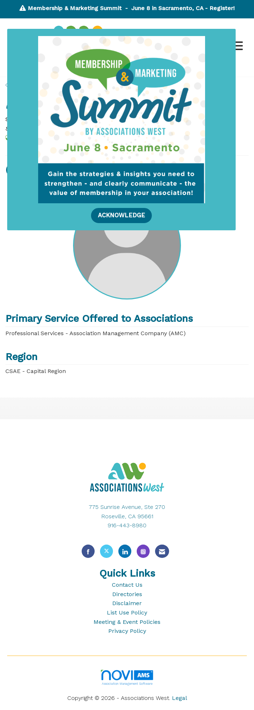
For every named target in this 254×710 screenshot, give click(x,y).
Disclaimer (127, 603)
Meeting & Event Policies (127, 621)
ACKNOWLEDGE (121, 215)
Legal (179, 698)
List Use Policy (127, 612)
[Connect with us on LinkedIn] (124, 551)
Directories (127, 594)
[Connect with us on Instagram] (143, 551)
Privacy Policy (127, 630)
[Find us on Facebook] (88, 551)
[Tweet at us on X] (106, 551)
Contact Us (127, 584)
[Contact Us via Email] (162, 551)
